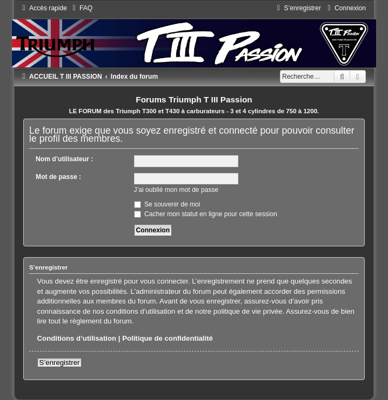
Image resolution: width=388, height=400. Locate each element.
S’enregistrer (59, 362)
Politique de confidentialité (167, 338)
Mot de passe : (58, 177)
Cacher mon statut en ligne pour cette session (205, 214)
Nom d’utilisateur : (64, 159)
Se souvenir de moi (167, 204)
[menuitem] (81, 8)
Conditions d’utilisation (77, 338)
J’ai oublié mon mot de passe (176, 190)
